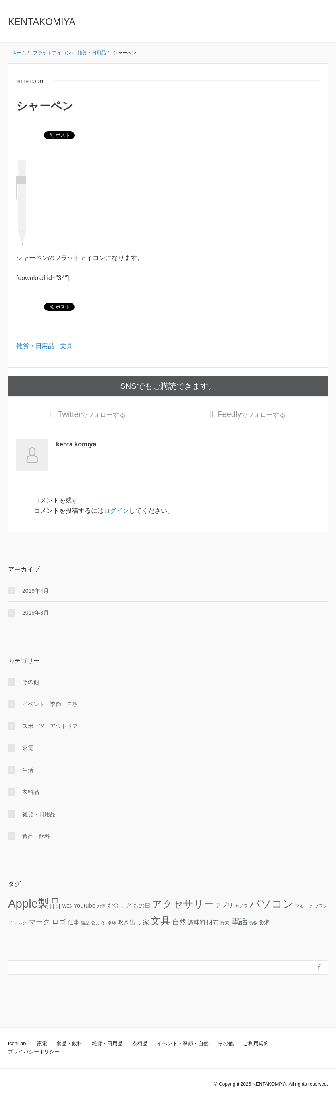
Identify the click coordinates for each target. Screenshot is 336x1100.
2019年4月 (35, 591)
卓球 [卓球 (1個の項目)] (111, 922)
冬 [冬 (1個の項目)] (103, 922)
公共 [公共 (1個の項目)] (95, 922)
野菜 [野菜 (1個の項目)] (224, 922)
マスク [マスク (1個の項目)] (20, 922)
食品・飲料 (36, 836)
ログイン (116, 510)
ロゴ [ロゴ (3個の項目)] (59, 922)
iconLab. (17, 1043)
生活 (27, 770)
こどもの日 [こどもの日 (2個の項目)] (136, 905)
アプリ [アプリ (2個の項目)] (224, 905)
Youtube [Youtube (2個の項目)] (84, 905)
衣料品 (30, 792)
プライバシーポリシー (34, 1052)
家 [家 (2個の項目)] (146, 922)
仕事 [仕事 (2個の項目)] (73, 922)
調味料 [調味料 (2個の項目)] (197, 922)
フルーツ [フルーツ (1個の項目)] (304, 906)
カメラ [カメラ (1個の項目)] (241, 906)
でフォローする (92, 414)
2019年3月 (35, 612)
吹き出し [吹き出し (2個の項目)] (129, 922)
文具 (66, 346)
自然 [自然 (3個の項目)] (179, 922)
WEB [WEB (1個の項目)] (67, 906)
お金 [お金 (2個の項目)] (113, 905)
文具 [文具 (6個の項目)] (160, 921)
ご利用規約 (256, 1043)
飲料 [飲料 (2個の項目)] (265, 922)
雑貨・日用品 (35, 346)
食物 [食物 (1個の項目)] (253, 922)
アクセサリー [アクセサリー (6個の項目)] (183, 904)
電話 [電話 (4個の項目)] (239, 921)
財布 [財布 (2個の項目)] (213, 922)
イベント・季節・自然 (50, 704)
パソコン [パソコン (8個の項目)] (271, 904)
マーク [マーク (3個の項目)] (39, 922)
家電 (27, 748)
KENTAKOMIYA (41, 21)
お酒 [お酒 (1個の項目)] (101, 906)
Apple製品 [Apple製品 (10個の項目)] (34, 903)
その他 (30, 682)
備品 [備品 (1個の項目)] (85, 922)
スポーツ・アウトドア (50, 726)
